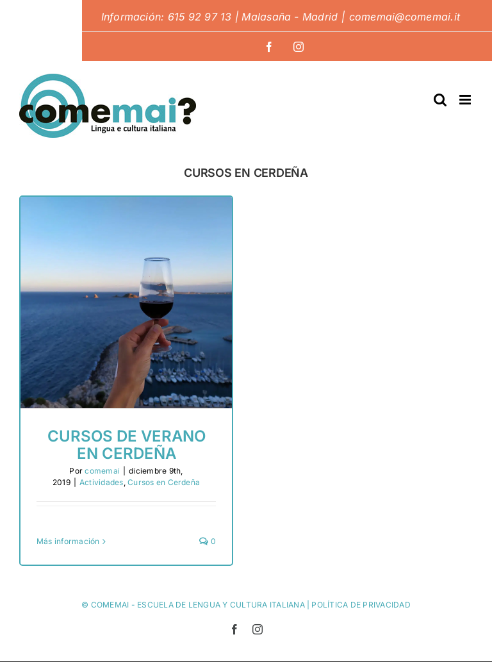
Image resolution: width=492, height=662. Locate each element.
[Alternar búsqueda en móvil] (440, 99)
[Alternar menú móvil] (466, 99)
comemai (102, 471)
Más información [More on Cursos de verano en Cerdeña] (68, 541)
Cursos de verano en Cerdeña (126, 444)
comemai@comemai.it (404, 16)
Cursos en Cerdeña (163, 482)
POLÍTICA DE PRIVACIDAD (360, 604)
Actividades (101, 482)
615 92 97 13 (200, 16)
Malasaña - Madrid (290, 16)
